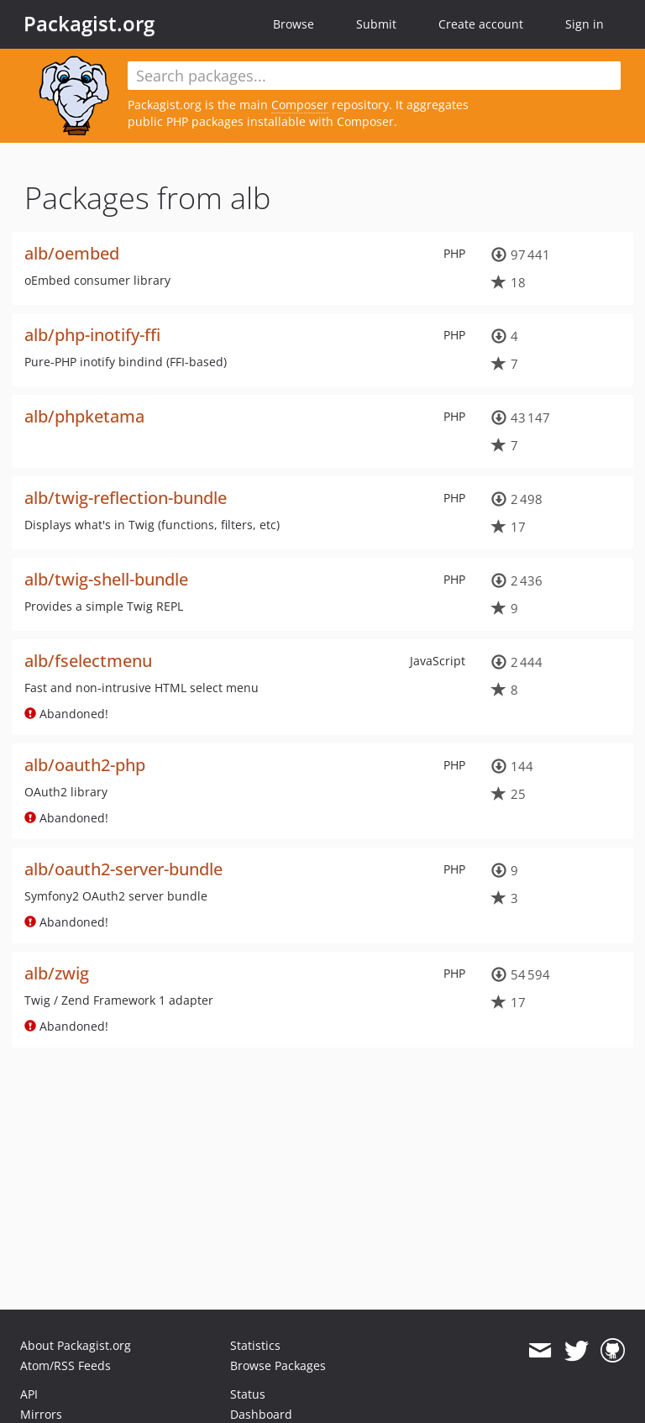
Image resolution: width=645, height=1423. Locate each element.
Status (247, 1394)
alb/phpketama (84, 416)
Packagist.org (89, 23)
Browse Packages (278, 1365)
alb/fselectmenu (88, 660)
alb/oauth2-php (84, 765)
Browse (293, 24)
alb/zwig (56, 973)
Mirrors (41, 1414)
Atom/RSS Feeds (65, 1365)
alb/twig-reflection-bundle (125, 497)
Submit (376, 24)
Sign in (584, 24)
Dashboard (261, 1414)
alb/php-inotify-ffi (92, 334)
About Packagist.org (75, 1345)
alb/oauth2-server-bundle (123, 869)
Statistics (255, 1345)
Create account (480, 24)
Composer (299, 105)
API (29, 1394)
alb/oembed (71, 253)
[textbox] (374, 75)
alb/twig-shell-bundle (106, 579)
